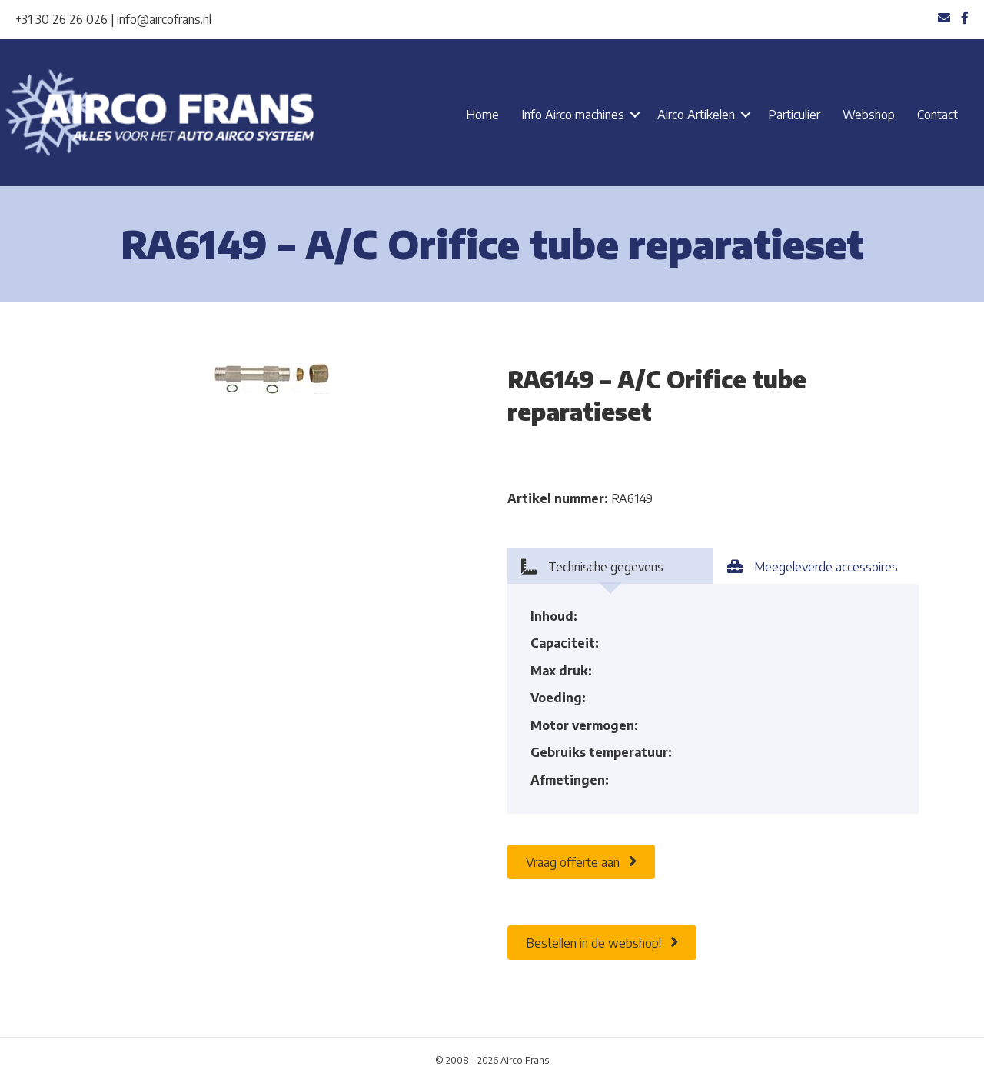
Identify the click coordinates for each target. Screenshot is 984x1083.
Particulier (794, 114)
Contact (937, 114)
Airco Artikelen (696, 114)
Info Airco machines (572, 114)
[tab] (610, 566)
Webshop (869, 114)
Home (482, 114)
